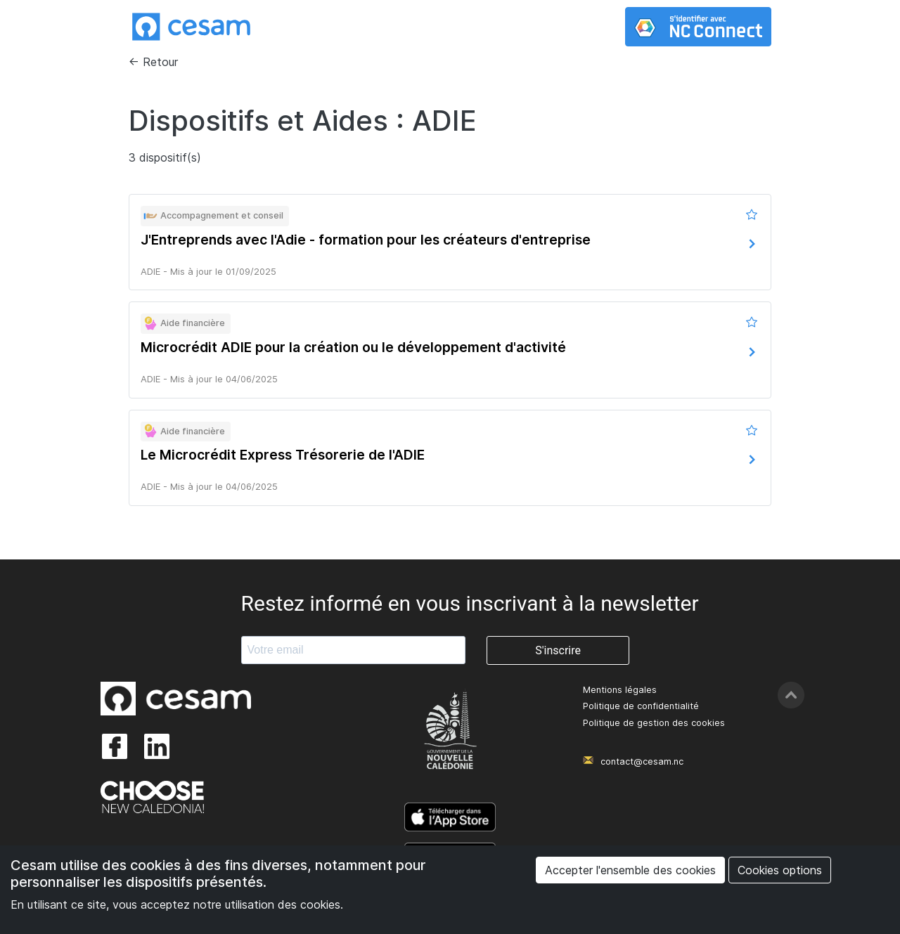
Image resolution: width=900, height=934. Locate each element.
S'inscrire (558, 650)
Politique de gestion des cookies (654, 723)
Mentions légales (620, 690)
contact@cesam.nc (641, 761)
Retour (160, 62)
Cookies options (780, 870)
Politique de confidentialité (641, 706)
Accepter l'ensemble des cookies (630, 870)
